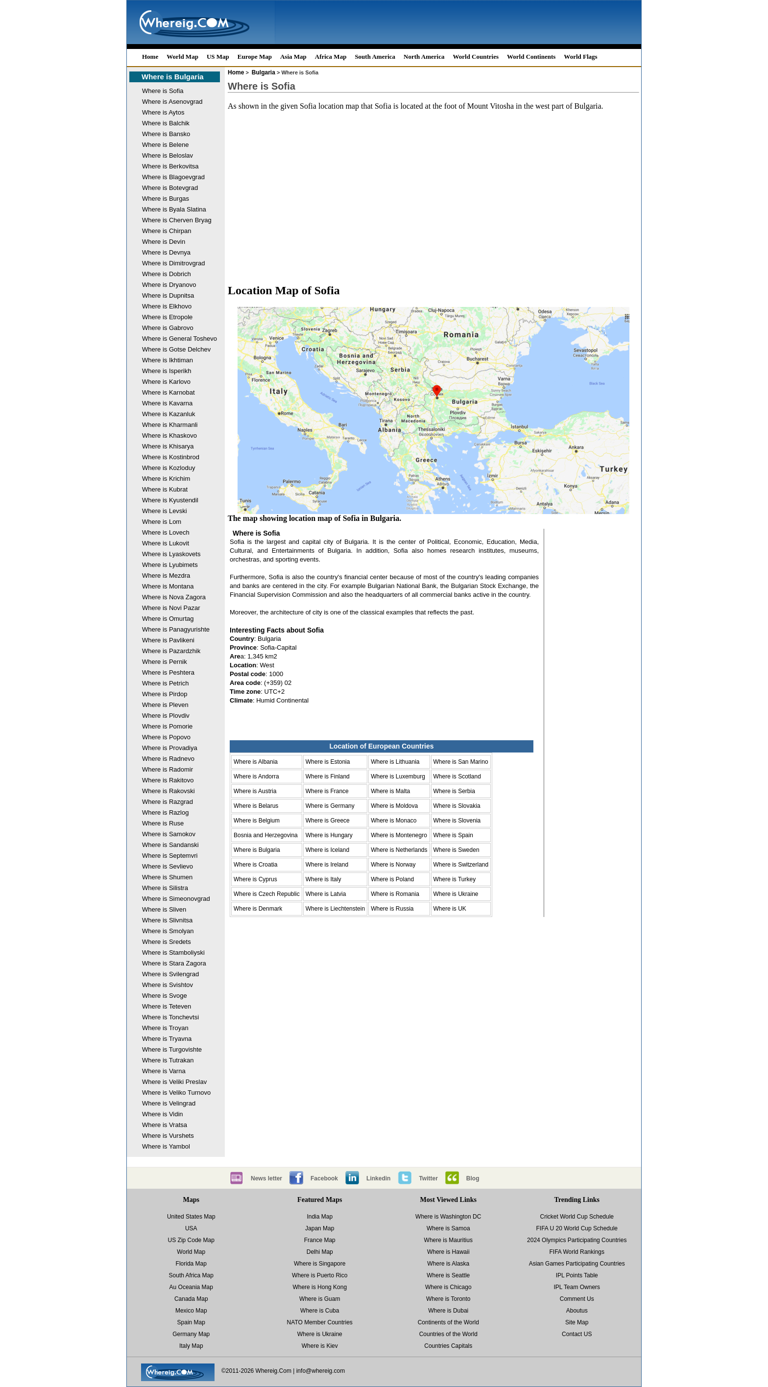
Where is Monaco (393, 820)
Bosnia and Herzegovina (266, 835)
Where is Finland (328, 776)
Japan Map (319, 1228)
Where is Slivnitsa (167, 920)
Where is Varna (164, 1071)
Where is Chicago (448, 1287)
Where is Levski (164, 511)
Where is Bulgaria (173, 76)
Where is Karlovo (166, 381)
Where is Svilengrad (170, 974)
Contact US (577, 1334)
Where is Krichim (166, 478)
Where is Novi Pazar (171, 607)
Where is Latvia (326, 894)
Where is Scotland (457, 776)
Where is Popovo (166, 737)
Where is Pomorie (167, 726)
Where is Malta (390, 791)
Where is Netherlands (399, 849)
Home (150, 56)
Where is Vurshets (168, 1135)
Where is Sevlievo (167, 866)
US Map (218, 56)
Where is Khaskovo (169, 435)
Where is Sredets (166, 941)
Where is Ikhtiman (167, 360)
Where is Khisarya (167, 446)
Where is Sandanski (170, 844)
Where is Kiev (320, 1345)
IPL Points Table (577, 1275)
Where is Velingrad (168, 1103)
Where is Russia (392, 908)
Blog (473, 1178)
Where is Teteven (166, 1006)
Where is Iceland (327, 849)
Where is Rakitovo (167, 780)
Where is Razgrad (167, 801)
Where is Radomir (167, 769)
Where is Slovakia (456, 805)
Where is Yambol (166, 1146)
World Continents (531, 56)
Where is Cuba (319, 1310)
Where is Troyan (165, 1028)
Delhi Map (320, 1251)
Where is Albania (256, 761)
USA (191, 1228)
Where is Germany (330, 805)
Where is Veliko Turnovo (176, 1092)
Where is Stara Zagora (174, 963)
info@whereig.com (320, 1370)
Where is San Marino (460, 761)
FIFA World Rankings (577, 1251)
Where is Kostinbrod (170, 457)
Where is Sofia (163, 90)
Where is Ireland (327, 864)
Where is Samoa (448, 1228)
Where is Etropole (167, 317)
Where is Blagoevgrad (173, 177)
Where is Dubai (448, 1310)
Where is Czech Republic (267, 894)
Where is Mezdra (166, 575)
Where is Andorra (256, 776)
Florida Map (191, 1263)
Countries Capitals (448, 1345)
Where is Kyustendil (170, 500)
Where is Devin (163, 241)
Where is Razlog (165, 812)
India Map (320, 1216)
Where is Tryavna (167, 1038)
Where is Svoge (164, 995)
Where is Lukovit (165, 543)
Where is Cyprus (255, 879)
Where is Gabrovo (167, 327)
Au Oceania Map (191, 1287)
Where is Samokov (168, 834)
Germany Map (191, 1334)
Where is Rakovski (168, 791)
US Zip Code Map (191, 1240)
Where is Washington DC (448, 1216)
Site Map (576, 1322)
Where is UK (449, 908)
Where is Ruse (163, 823)
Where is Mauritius (448, 1240)
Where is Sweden (456, 849)
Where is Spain (453, 835)
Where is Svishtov (167, 984)
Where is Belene (165, 144)
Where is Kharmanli (169, 424)
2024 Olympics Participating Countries (576, 1240)
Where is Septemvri (169, 855)
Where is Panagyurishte (176, 629)
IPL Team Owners (576, 1287)
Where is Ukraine (456, 894)
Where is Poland (392, 879)
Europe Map (255, 56)
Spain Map (191, 1322)
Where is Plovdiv (166, 715)
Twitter (428, 1178)
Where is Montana (168, 586)
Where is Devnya (166, 252)
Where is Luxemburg (398, 776)
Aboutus (577, 1310)
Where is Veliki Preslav (174, 1081)
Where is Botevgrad (170, 187)
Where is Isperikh (166, 371)
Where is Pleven (165, 704)
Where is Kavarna (167, 403)
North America (424, 56)
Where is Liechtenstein (335, 908)
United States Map (191, 1216)
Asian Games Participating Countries (577, 1263)
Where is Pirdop (164, 694)
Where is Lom (161, 521)
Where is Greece (328, 820)
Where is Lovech (166, 532)
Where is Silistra (165, 888)
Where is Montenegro (399, 835)
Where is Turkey (454, 879)
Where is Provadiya (169, 748)
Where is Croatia (255, 864)
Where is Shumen (167, 877)
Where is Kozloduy (168, 467)
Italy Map (191, 1345)
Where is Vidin (162, 1114)
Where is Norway (393, 864)
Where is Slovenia (457, 820)
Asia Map (293, 56)
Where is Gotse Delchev (176, 349)
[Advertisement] (433, 188)
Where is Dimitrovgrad (173, 263)
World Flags (580, 56)
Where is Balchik (166, 123)
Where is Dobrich (166, 274)
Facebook (324, 1178)
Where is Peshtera (168, 672)
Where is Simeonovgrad (176, 898)
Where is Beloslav (167, 155)
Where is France (327, 791)
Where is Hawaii (448, 1251)
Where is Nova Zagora (174, 597)
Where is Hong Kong (319, 1287)
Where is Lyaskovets (171, 554)
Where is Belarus (256, 805)
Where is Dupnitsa (168, 295)
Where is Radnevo (168, 758)
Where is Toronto (448, 1298)
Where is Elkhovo (167, 306)
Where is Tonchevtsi (170, 1017)
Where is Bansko (166, 134)
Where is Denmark (258, 908)
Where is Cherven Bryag (177, 220)
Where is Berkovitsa (170, 166)
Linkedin (378, 1178)
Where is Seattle (448, 1275)
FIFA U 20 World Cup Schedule (577, 1228)
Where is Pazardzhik (171, 651)
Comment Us (577, 1298)
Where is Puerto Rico (319, 1275)
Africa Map (331, 56)
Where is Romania (395, 894)
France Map (320, 1240)
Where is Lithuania (395, 761)
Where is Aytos (163, 112)
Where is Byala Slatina (174, 209)
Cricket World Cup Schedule (577, 1216)
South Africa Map (191, 1275)
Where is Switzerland (461, 864)
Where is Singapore (319, 1263)
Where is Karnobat (168, 392)
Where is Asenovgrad (172, 101)
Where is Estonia (328, 761)
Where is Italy (323, 879)
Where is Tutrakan (168, 1060)
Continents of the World (448, 1322)
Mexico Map (191, 1310)
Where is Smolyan (167, 931)
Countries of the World (448, 1334)
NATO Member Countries (320, 1322)
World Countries (476, 56)
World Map (182, 56)
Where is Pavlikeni (168, 640)
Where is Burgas (165, 198)
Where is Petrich (165, 683)
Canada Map (191, 1298)
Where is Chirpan (166, 231)
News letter (266, 1178)
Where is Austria (255, 791)
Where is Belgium (257, 820)
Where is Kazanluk (168, 414)
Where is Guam (319, 1298)
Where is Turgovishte (172, 1049)
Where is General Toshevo (179, 338)
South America (375, 56)
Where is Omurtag (167, 618)
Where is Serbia (454, 791)
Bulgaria (263, 72)
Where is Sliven (164, 909)
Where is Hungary (329, 835)
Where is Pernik (164, 661)
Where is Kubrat (165, 489)
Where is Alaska (448, 1263)
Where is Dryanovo (169, 284)
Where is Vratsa (164, 1124)
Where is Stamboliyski (173, 952)
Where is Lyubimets (170, 564)
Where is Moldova (394, 805)
